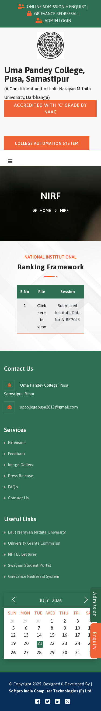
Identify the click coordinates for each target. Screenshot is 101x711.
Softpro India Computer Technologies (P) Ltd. (50, 691)
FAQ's (13, 487)
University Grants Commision (34, 543)
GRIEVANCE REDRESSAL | (57, 13)
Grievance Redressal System (33, 576)
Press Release (20, 475)
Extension (17, 442)
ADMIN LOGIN (58, 20)
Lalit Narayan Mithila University (37, 532)
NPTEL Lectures (22, 554)
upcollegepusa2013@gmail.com (49, 407)
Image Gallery (20, 464)
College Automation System (47, 143)
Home (42, 210)
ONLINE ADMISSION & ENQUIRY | (58, 6)
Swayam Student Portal (29, 565)
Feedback (17, 453)
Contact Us (18, 498)
